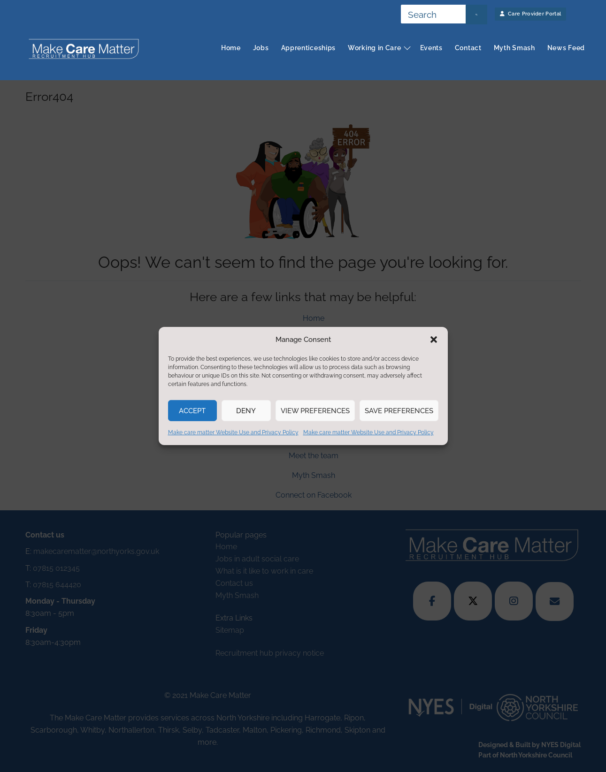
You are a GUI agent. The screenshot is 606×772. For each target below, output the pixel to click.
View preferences (315, 411)
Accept (192, 411)
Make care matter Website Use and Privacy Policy (233, 432)
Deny (246, 411)
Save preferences (399, 411)
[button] (433, 339)
